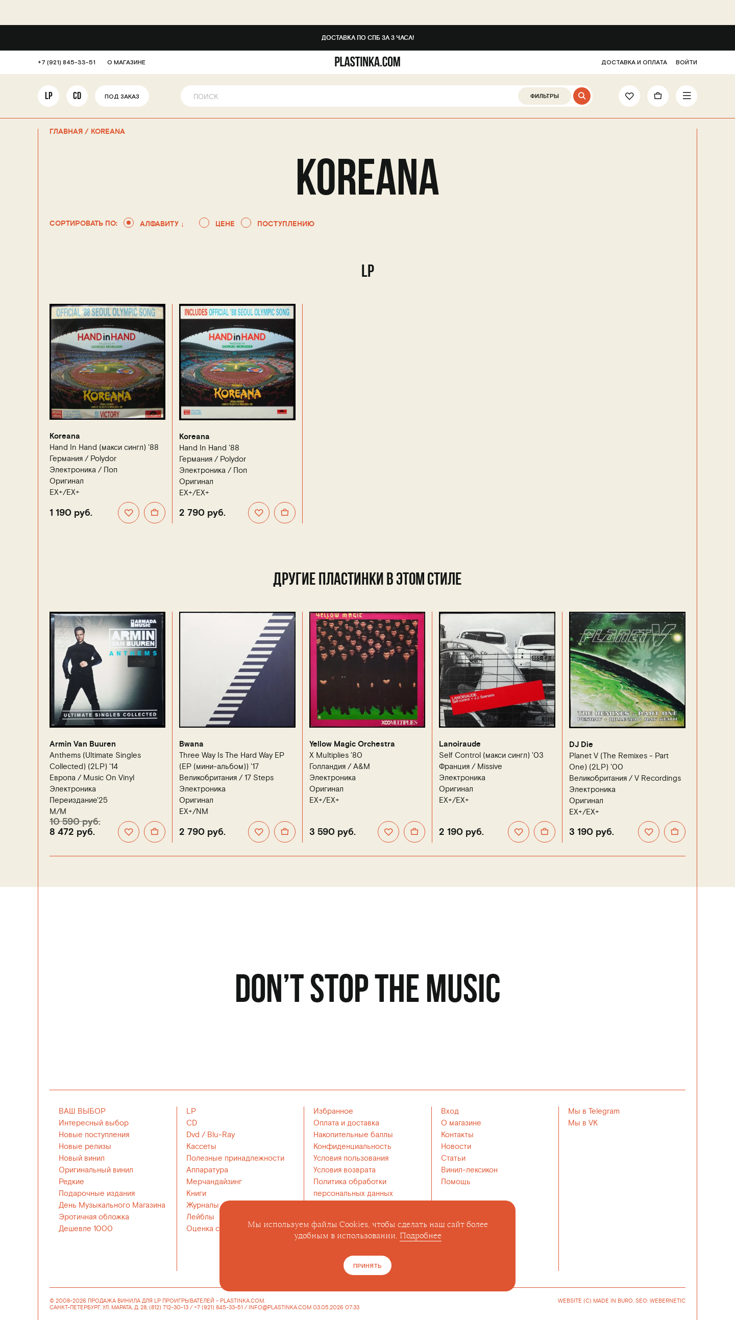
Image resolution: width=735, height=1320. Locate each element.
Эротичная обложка (94, 1217)
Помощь (456, 1182)
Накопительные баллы (353, 1135)
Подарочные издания (97, 1193)
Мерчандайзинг (214, 1182)
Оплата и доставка (346, 1123)
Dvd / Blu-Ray (210, 1135)
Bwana (191, 744)
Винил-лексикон (469, 1170)
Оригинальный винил (96, 1170)
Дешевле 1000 (86, 1229)
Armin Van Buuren (83, 744)
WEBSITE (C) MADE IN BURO (595, 1301)
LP (49, 96)
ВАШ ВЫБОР (82, 1111)
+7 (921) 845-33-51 (66, 63)
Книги (196, 1193)
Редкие (71, 1182)
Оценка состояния (218, 1229)
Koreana (65, 436)
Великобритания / (226, 778)
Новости (456, 1146)
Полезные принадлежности (235, 1158)
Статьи (453, 1158)
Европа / (92, 778)
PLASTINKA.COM (242, 1301)
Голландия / (339, 767)
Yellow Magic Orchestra (352, 744)
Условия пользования (350, 1158)
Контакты (457, 1135)
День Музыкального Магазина (112, 1205)
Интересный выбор (94, 1123)
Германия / (83, 459)
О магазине (461, 1123)
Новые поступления (94, 1135)
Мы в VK (583, 1123)
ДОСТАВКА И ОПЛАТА (634, 63)
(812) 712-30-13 (168, 1307)
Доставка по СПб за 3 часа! (368, 38)
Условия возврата (344, 1170)
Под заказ (122, 97)
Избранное (333, 1111)
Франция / (470, 767)
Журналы (202, 1205)
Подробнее (421, 1236)
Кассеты (201, 1146)
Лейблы (200, 1217)
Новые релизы (85, 1146)
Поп (110, 470)
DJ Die (581, 745)
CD (77, 96)
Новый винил (82, 1158)
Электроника (73, 470)
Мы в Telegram (594, 1111)
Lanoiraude (460, 744)
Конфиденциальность (352, 1146)
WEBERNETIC (667, 1301)
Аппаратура (207, 1170)
